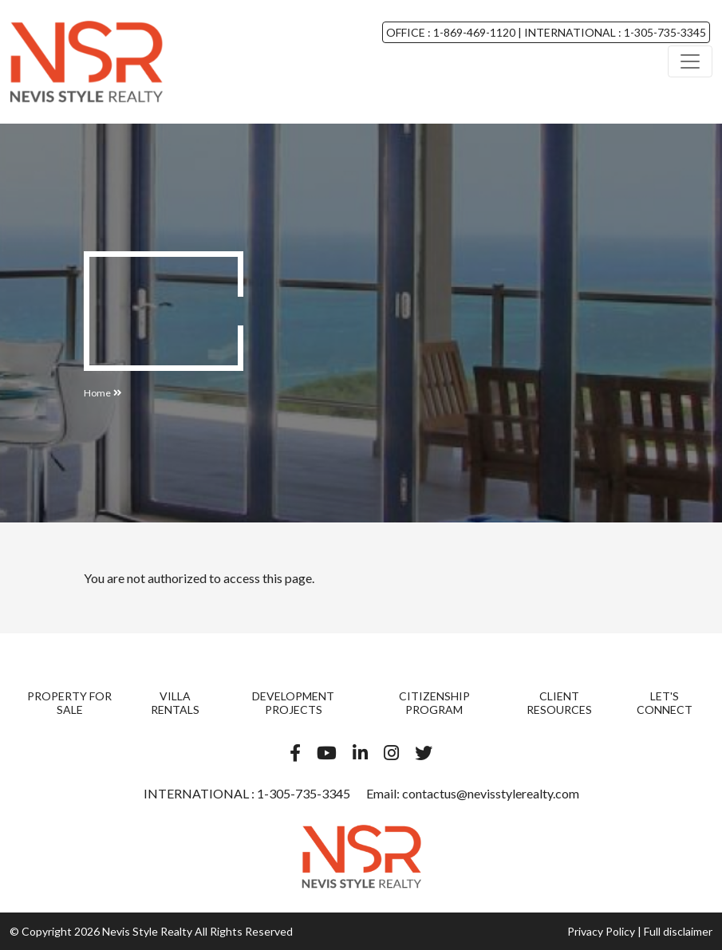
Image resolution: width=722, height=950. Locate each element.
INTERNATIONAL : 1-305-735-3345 (614, 32)
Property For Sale (69, 702)
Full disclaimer (678, 931)
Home (97, 393)
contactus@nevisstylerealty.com (490, 793)
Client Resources (559, 702)
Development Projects (293, 702)
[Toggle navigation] (690, 61)
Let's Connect (664, 702)
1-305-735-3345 (302, 793)
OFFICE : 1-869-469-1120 (452, 32)
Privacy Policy (601, 931)
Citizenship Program (434, 702)
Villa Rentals (175, 702)
